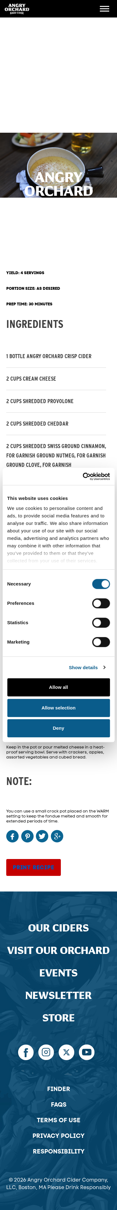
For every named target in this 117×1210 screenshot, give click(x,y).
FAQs (58, 1104)
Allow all (58, 687)
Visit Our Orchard (58, 950)
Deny (58, 728)
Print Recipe (33, 867)
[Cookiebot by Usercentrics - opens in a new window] (83, 476)
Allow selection (58, 707)
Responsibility (59, 1151)
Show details (83, 667)
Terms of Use (58, 1120)
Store (58, 1018)
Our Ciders (58, 928)
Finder (58, 1089)
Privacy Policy (58, 1136)
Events (58, 973)
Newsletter (58, 995)
